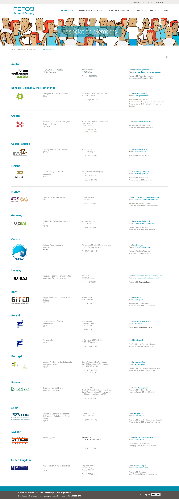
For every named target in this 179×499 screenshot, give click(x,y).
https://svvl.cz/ (140, 152)
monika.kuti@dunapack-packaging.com (147, 276)
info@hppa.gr (138, 245)
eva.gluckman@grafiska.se (143, 437)
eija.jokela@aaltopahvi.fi (141, 171)
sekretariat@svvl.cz (140, 149)
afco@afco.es (138, 414)
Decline (155, 494)
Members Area (138, 2)
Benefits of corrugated (90, 10)
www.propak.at (155, 72)
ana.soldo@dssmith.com (142, 121)
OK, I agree (145, 494)
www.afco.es (140, 416)
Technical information (119, 10)
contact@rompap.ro (140, 388)
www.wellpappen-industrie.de (146, 223)
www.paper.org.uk (141, 468)
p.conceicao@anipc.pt (141, 362)
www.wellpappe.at (141, 72)
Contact (159, 2)
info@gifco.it (138, 297)
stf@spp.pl (137, 321)
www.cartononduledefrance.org (146, 199)
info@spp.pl (146, 321)
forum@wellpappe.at (141, 70)
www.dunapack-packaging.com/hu (147, 278)
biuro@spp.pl (138, 340)
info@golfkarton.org (140, 93)
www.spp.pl (139, 323)
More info (76, 496)
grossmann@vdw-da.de (142, 221)
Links (150, 2)
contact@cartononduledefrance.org (146, 197)
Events (165, 10)
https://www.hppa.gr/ (143, 247)
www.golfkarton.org (142, 96)
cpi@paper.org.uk (139, 466)
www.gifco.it (139, 299)
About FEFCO (67, 10)
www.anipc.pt (140, 364)
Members (32, 50)
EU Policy (140, 10)
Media (153, 10)
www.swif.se (139, 439)
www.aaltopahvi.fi (141, 174)
